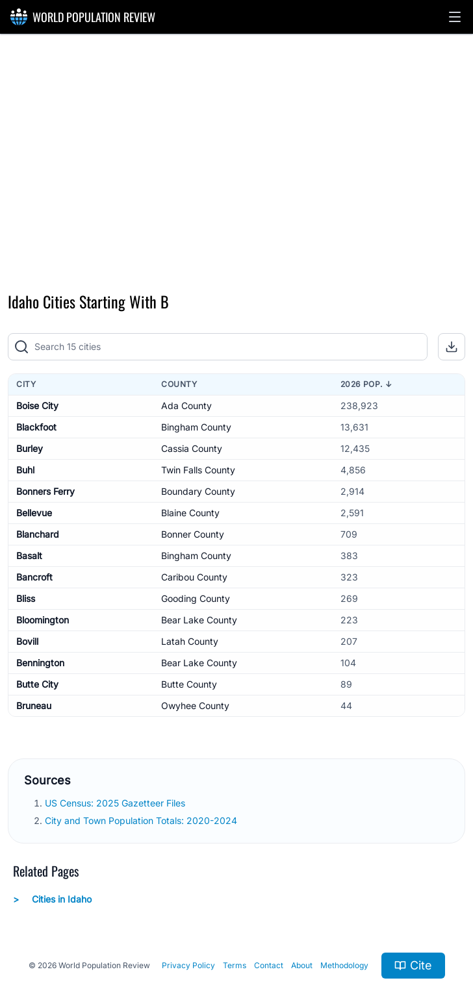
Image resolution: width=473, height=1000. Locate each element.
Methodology (344, 965)
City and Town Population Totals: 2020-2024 (142, 820)
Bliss (25, 598)
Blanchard (37, 534)
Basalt (29, 555)
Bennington (40, 662)
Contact (268, 965)
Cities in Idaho (52, 899)
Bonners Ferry (45, 491)
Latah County (189, 641)
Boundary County (198, 491)
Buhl (25, 469)
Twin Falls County (198, 469)
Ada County (186, 405)
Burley (29, 448)
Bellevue (34, 512)
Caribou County (194, 576)
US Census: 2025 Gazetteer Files (116, 802)
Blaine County (190, 512)
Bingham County (196, 426)
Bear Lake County (199, 619)
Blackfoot (36, 426)
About (302, 965)
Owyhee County (195, 705)
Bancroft (34, 576)
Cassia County (191, 448)
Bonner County (192, 534)
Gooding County (195, 598)
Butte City (37, 684)
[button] (455, 17)
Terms (234, 965)
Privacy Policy (188, 965)
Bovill (27, 641)
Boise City (37, 405)
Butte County (189, 684)
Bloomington (42, 619)
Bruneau (33, 705)
